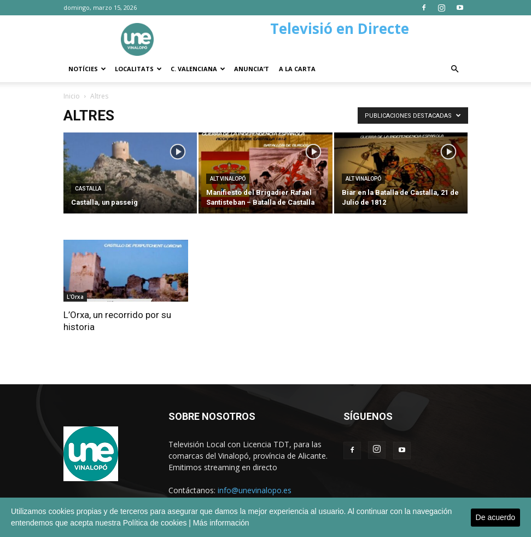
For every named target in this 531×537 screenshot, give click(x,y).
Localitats (138, 69)
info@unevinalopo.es (254, 490)
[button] (455, 69)
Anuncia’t (251, 69)
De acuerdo (495, 517)
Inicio (71, 96)
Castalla (88, 189)
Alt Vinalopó (228, 179)
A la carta (297, 69)
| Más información (219, 522)
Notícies (87, 69)
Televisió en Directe (339, 28)
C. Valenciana (198, 69)
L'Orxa (75, 297)
